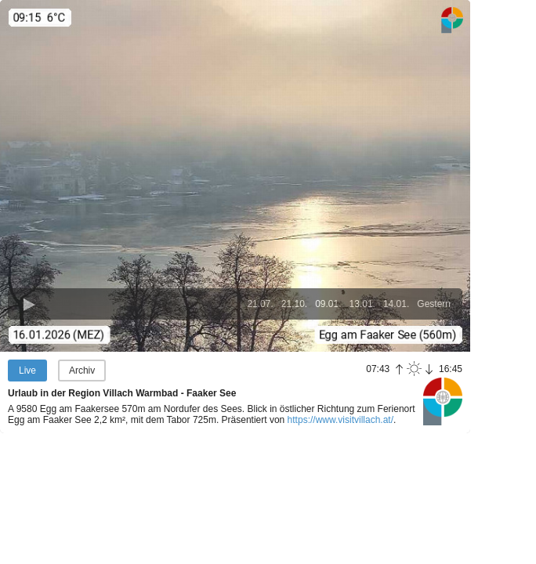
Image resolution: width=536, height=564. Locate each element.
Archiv (82, 370)
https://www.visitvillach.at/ (340, 419)
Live (27, 370)
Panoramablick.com (442, 401)
